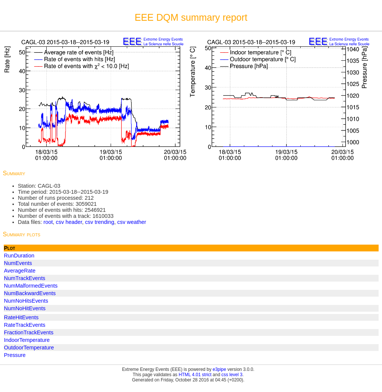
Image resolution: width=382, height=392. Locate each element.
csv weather (131, 222)
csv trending (99, 222)
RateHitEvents (21, 317)
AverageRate (20, 271)
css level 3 (231, 374)
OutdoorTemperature (29, 348)
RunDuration (19, 256)
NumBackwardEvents (30, 293)
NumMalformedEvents (31, 286)
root (48, 222)
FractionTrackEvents (28, 332)
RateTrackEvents (25, 325)
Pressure (15, 355)
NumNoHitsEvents (26, 301)
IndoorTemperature (27, 340)
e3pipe (219, 369)
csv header (69, 222)
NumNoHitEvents (25, 308)
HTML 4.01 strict (195, 374)
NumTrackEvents (25, 278)
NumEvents (18, 263)
